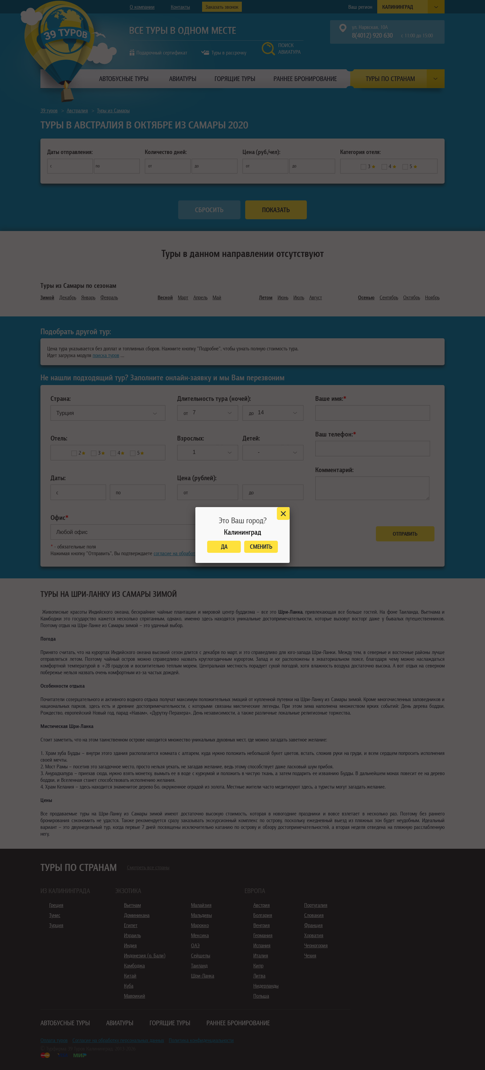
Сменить (261, 546)
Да (224, 546)
